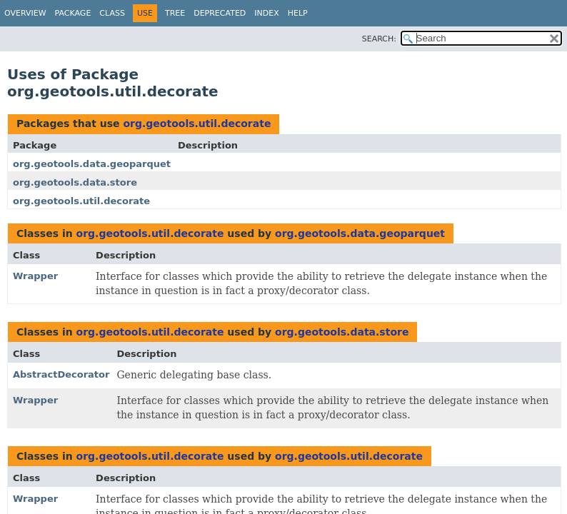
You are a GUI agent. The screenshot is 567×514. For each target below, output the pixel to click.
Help (298, 13)
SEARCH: (379, 39)
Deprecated (220, 13)
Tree (175, 13)
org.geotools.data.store (75, 182)
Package (73, 13)
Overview (25, 13)
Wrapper (35, 276)
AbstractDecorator (61, 374)
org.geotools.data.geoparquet (92, 163)
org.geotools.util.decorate (197, 123)
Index (266, 13)
